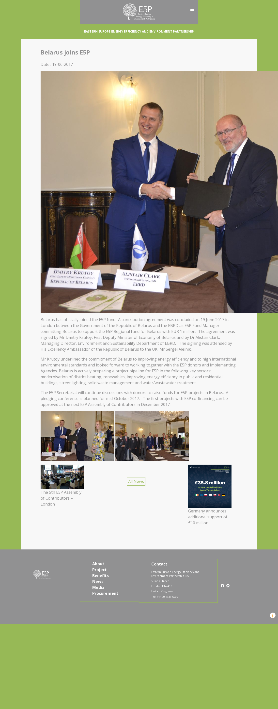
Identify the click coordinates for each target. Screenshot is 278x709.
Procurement (105, 593)
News (97, 581)
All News (136, 481)
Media (98, 587)
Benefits (100, 575)
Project (99, 569)
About (98, 563)
